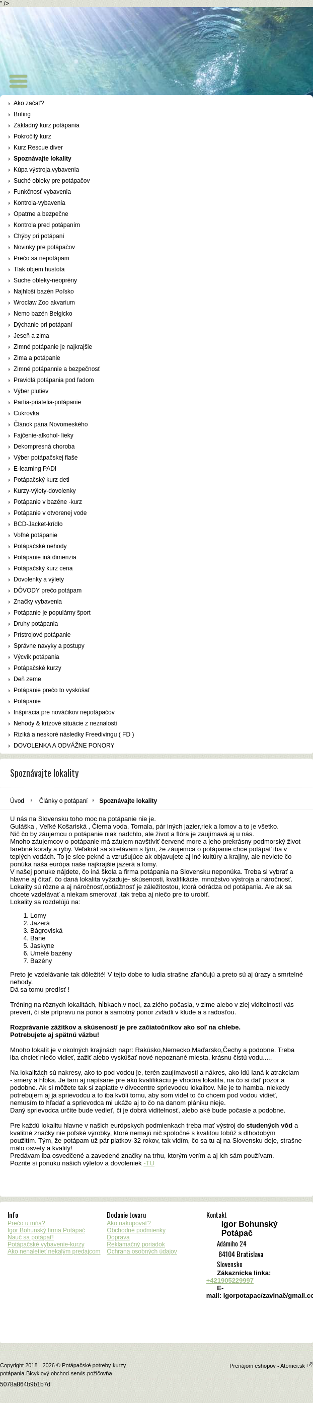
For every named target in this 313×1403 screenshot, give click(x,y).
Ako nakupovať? (128, 1223)
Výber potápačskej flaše (45, 457)
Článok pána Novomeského (51, 424)
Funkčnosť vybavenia (42, 191)
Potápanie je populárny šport (52, 612)
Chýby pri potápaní (39, 236)
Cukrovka (26, 413)
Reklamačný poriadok (136, 1244)
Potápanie (27, 701)
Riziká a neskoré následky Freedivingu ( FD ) (74, 734)
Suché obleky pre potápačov (52, 180)
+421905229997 (230, 1280)
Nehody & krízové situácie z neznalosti (65, 723)
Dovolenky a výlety (39, 579)
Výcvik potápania (36, 656)
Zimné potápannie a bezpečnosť (57, 369)
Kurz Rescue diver (38, 147)
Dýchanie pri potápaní (43, 324)
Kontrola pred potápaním (47, 225)
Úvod (17, 800)
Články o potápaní (63, 800)
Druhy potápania (36, 623)
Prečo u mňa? (26, 1223)
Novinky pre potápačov (44, 247)
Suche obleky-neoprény (45, 280)
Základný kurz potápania (47, 125)
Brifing (22, 114)
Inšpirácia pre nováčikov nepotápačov (64, 712)
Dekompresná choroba (44, 446)
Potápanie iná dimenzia (45, 557)
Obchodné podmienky (136, 1230)
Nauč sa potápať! (31, 1237)
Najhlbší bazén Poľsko (44, 291)
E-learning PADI (35, 468)
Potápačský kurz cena (43, 568)
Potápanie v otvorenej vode (50, 512)
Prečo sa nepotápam (41, 258)
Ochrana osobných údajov (142, 1251)
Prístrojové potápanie (42, 634)
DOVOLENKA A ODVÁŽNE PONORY (64, 745)
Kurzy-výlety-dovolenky (44, 490)
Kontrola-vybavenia (39, 202)
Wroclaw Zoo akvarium (44, 302)
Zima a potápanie (37, 357)
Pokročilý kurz (32, 136)
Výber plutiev (31, 391)
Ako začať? (29, 103)
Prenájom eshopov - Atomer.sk (271, 1366)
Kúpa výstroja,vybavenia (46, 169)
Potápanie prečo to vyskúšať (52, 690)
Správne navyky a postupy (49, 645)
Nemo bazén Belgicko (43, 313)
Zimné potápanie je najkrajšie (53, 346)
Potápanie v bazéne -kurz (48, 501)
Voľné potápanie (35, 535)
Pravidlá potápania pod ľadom (54, 380)
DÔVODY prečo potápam (48, 590)
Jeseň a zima (31, 335)
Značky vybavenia (38, 601)
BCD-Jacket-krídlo (38, 524)
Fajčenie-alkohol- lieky (43, 435)
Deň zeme (27, 679)
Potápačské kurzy (37, 668)
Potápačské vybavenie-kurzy (46, 1244)
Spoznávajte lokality (42, 158)
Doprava (118, 1237)
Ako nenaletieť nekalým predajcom (54, 1251)
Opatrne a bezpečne (41, 213)
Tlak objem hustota (39, 269)
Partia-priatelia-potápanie (47, 402)
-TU (148, 1163)
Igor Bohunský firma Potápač (46, 1230)
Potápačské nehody (40, 546)
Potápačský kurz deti (41, 479)
